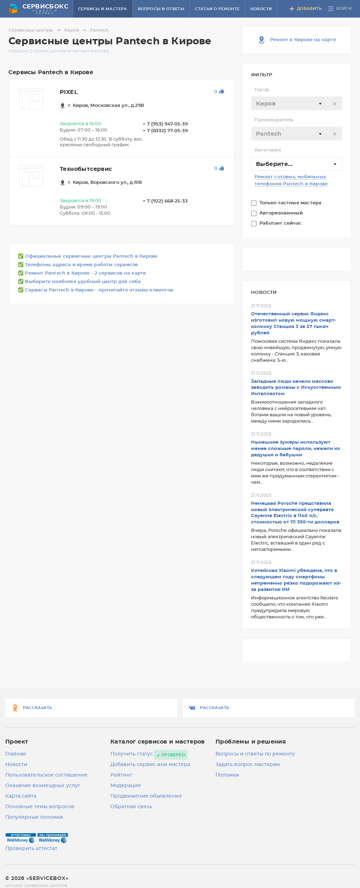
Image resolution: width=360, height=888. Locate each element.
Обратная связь (131, 806)
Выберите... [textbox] (274, 164)
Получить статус (131, 754)
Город (262, 90)
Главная (15, 754)
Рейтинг (121, 775)
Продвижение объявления (146, 796)
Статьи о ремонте (217, 9)
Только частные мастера (291, 203)
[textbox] (297, 103)
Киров (76, 30)
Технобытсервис (86, 169)
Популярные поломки (34, 817)
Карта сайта (20, 796)
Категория (268, 150)
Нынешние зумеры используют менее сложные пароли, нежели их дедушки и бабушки (295, 448)
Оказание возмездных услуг (42, 785)
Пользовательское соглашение (46, 775)
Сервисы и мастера (102, 9)
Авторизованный (281, 213)
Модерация (125, 785)
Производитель (274, 120)
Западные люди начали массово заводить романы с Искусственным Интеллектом (296, 388)
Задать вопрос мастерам (248, 764)
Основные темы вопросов (39, 806)
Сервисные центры (35, 30)
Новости (261, 9)
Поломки (227, 775)
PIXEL (69, 92)
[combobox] (296, 103)
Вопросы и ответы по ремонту (255, 754)
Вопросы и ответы (161, 9)
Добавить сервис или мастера (150, 764)
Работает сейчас (281, 223)
